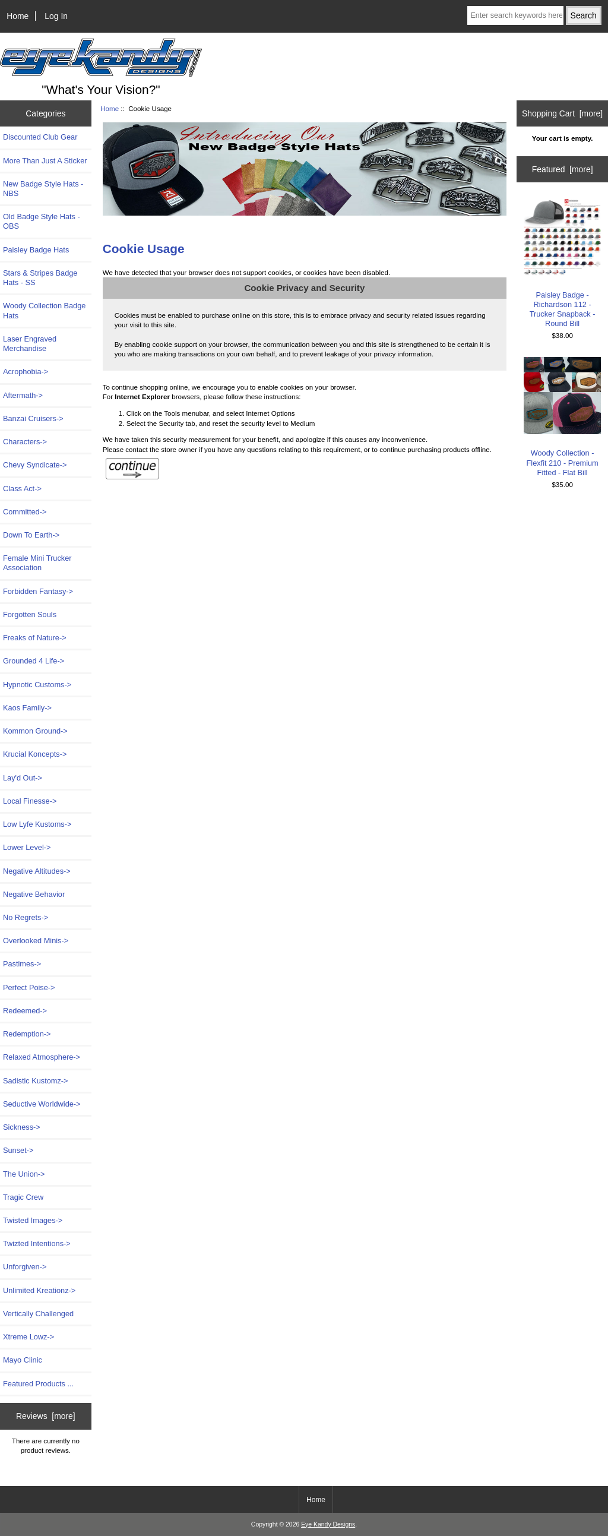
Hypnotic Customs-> (37, 684)
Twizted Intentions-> (37, 1243)
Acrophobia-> (25, 371)
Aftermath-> (23, 395)
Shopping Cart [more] (562, 113)
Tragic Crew (23, 1197)
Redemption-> (26, 1033)
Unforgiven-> (24, 1266)
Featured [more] (562, 169)
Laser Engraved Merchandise (29, 343)
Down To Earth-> (31, 534)
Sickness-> (21, 1127)
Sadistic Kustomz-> (35, 1080)
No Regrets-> (25, 917)
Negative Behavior (34, 894)
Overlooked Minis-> (35, 940)
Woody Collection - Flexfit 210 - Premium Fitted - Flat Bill (562, 417)
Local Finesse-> (29, 801)
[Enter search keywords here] (515, 15)
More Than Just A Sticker (45, 160)
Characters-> (25, 441)
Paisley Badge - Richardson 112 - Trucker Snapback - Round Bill (562, 263)
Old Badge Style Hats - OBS (41, 221)
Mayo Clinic (22, 1359)
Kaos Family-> (27, 707)
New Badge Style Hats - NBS (43, 188)
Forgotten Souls (29, 614)
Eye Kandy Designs (328, 1524)
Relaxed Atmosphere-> (41, 1057)
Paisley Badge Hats (36, 249)
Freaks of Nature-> (34, 637)
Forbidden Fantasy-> (38, 591)
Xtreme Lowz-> (28, 1336)
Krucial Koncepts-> (34, 754)
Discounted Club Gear (40, 136)
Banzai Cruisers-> (33, 418)
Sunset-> (18, 1150)
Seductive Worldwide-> (42, 1103)
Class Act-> (22, 488)
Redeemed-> (25, 1010)
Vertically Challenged (38, 1313)
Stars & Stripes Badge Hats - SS (40, 277)
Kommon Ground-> (35, 730)
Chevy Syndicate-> (34, 464)
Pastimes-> (22, 963)
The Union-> (24, 1174)
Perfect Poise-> (29, 987)
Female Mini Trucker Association (37, 563)
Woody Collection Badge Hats (44, 310)
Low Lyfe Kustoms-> (37, 824)
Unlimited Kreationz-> (39, 1290)
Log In (56, 16)
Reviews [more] (45, 1416)
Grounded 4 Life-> (33, 660)
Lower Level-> (26, 847)
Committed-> (24, 511)
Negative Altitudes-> (37, 871)
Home (17, 16)
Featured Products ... (38, 1383)
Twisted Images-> (32, 1220)
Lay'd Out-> (22, 777)
